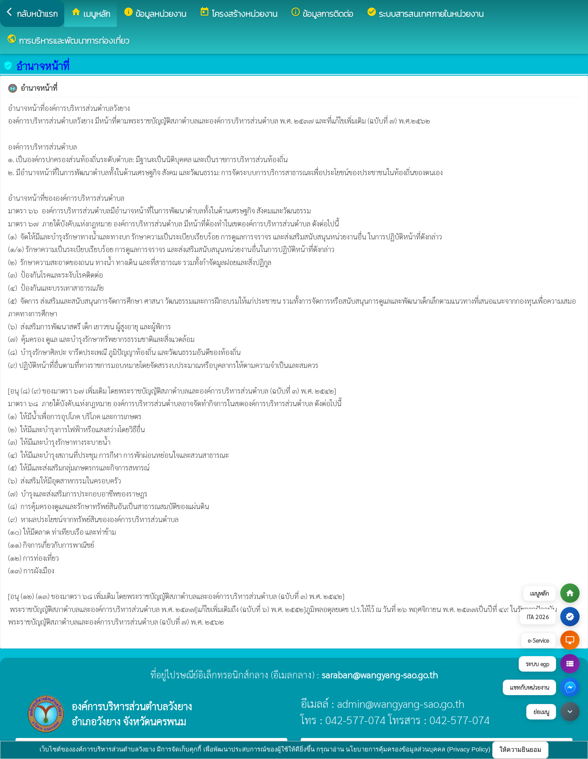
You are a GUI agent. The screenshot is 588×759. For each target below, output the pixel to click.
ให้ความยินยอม (520, 749)
